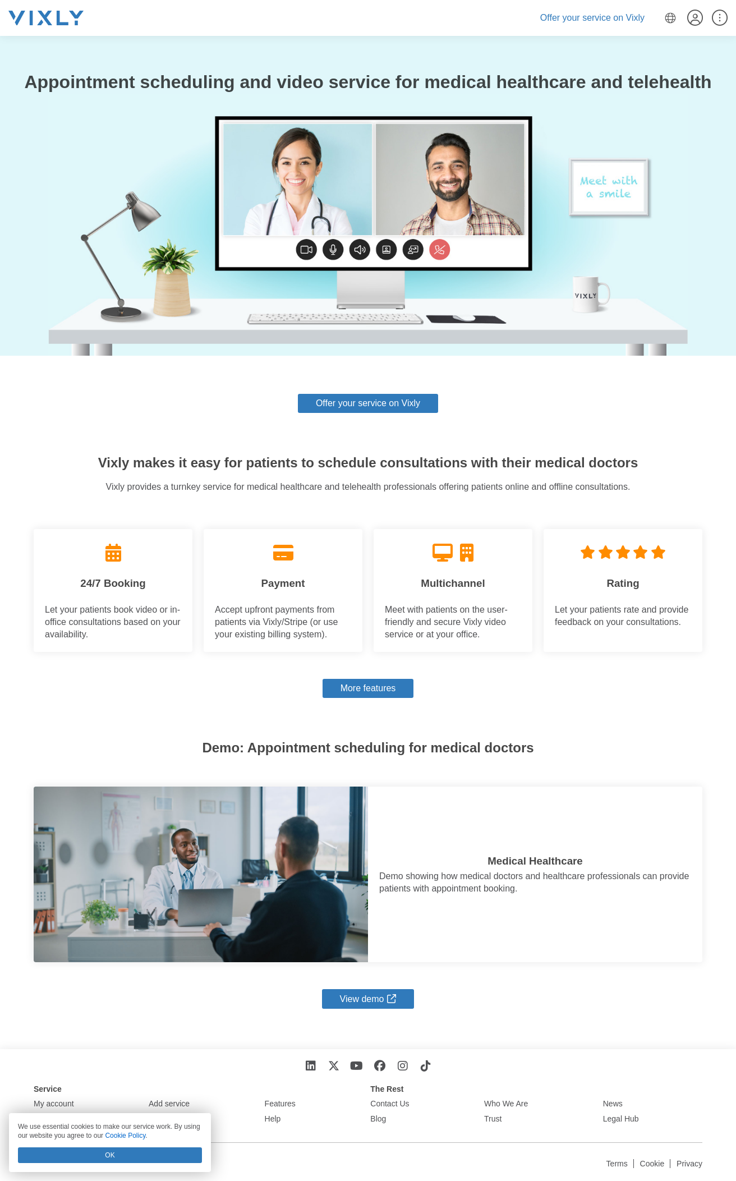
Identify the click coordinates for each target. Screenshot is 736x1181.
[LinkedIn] (310, 1066)
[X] (333, 1066)
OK (109, 1155)
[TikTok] (425, 1066)
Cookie (652, 1163)
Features (280, 1103)
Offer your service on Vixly (592, 17)
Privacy (689, 1163)
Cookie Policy (125, 1135)
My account (54, 1103)
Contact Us (389, 1103)
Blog (378, 1118)
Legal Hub (621, 1118)
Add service (169, 1103)
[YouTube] (356, 1066)
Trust (493, 1118)
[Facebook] (379, 1066)
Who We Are (506, 1103)
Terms (617, 1163)
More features (368, 688)
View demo (362, 999)
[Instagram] (402, 1066)
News (613, 1103)
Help (273, 1118)
